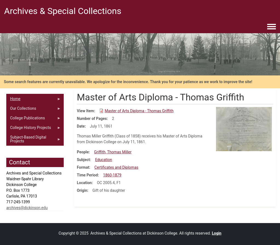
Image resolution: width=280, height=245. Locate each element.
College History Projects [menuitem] (33, 129)
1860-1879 (112, 175)
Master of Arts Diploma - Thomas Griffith (139, 111)
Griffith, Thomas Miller (113, 152)
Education (103, 159)
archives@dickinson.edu (27, 207)
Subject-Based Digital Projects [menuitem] (33, 140)
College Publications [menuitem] (33, 119)
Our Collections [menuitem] (33, 109)
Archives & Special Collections (62, 11)
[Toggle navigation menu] (271, 26)
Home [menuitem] (33, 100)
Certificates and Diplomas (116, 167)
